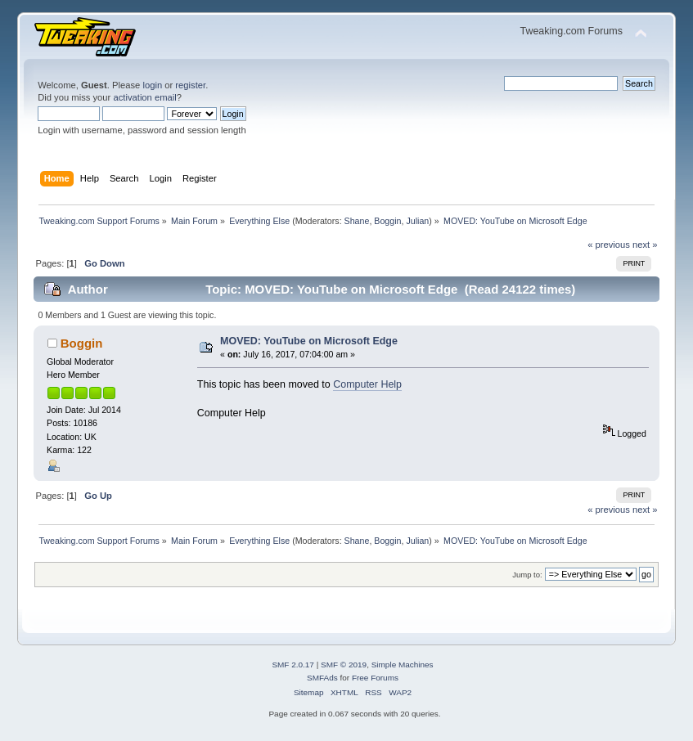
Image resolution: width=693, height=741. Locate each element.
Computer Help (367, 384)
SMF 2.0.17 (293, 664)
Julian (417, 221)
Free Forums (375, 677)
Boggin (387, 221)
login (152, 85)
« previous (608, 244)
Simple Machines (402, 664)
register (190, 85)
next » (645, 244)
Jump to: (527, 574)
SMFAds (322, 677)
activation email (144, 97)
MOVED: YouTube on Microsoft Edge (309, 341)
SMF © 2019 (344, 664)
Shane (357, 221)
